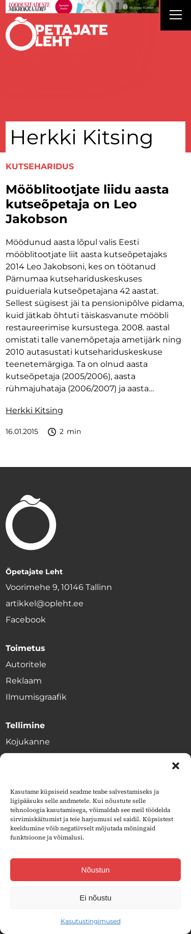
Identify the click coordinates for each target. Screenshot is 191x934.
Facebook (26, 620)
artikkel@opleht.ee (45, 603)
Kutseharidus (40, 166)
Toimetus (25, 648)
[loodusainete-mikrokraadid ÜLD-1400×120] (82, 6)
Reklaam (24, 681)
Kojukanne (28, 741)
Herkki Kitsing (34, 410)
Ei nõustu (95, 897)
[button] (176, 766)
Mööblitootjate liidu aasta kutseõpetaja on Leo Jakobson (87, 204)
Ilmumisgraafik (36, 697)
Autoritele (26, 664)
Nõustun (95, 869)
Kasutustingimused (91, 921)
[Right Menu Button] (176, 16)
